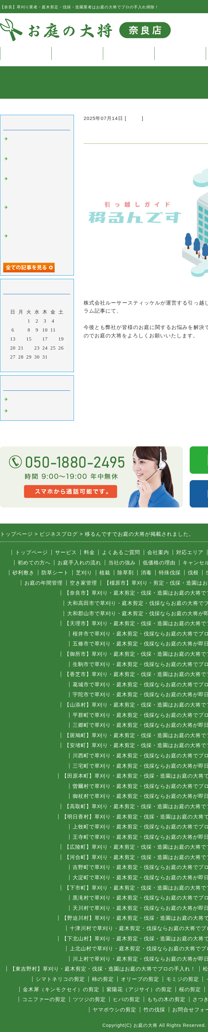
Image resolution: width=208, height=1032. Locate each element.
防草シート (55, 572)
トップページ (25, 53)
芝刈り (84, 572)
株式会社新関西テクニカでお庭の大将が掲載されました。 (38, 244)
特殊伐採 (170, 572)
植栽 (104, 572)
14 (21, 339)
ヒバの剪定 (126, 999)
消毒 (146, 572)
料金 (128, 53)
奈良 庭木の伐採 (30, 399)
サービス (77, 53)
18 (53, 339)
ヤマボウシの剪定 (114, 1009)
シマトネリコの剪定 (60, 979)
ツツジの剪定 (89, 999)
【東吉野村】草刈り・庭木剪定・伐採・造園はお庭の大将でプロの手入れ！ (103, 969)
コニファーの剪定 (44, 999)
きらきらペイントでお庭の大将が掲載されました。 (38, 187)
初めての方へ (34, 562)
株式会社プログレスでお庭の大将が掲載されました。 (38, 216)
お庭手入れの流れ (79, 562)
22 (29, 348)
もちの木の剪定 (166, 999)
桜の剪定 (190, 989)
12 (61, 330)
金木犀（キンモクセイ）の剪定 (61, 989)
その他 (134, 118)
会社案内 (158, 552)
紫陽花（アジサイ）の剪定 (139, 989)
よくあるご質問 (121, 552)
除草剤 (125, 572)
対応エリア (189, 552)
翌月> (50, 365)
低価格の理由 (159, 562)
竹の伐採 (154, 1009)
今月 (37, 365)
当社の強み (122, 562)
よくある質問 (180, 53)
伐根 (193, 572)
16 (37, 339)
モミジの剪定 (182, 979)
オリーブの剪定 (140, 979)
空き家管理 (83, 583)
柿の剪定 (103, 979)
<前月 (23, 365)
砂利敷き (23, 572)
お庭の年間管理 (43, 583)
